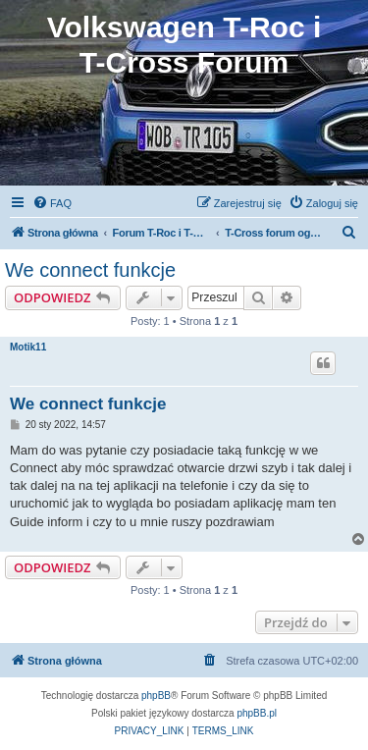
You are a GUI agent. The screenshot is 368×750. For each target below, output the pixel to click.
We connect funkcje (90, 270)
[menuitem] (52, 203)
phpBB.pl (257, 713)
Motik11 (28, 347)
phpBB (156, 695)
